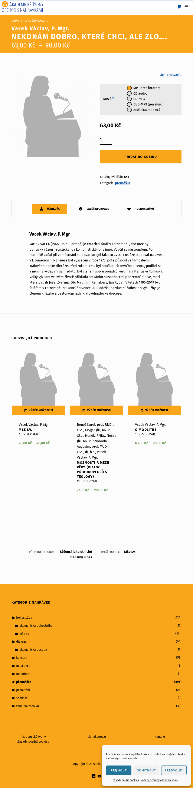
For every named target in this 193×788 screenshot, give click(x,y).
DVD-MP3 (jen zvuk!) (148, 104)
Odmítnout (146, 770)
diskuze (21, 641)
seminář (21, 698)
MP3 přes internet (147, 88)
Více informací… (170, 75)
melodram (23, 674)
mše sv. (24, 633)
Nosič (108, 99)
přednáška (122, 183)
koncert (21, 658)
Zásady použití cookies (126, 780)
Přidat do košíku (140, 157)
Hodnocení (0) (144, 208)
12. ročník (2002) (34, 20)
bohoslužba (24, 617)
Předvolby (174, 770)
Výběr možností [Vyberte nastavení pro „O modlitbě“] (157, 410)
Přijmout (119, 770)
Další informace (97, 208)
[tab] (50, 208)
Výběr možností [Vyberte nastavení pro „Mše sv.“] (41, 410)
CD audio (140, 93)
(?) (113, 98)
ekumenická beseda (33, 650)
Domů (15, 20)
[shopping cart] (179, 7)
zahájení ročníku (27, 706)
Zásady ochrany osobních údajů (159, 780)
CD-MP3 (139, 99)
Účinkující (53, 208)
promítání (23, 690)
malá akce (23, 666)
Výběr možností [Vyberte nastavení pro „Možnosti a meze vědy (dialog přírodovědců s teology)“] (99, 410)
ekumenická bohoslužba (36, 625)
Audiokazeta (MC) (146, 110)
